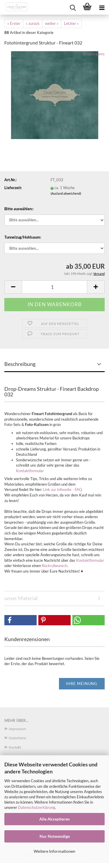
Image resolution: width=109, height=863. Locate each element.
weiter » (51, 23)
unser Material (21, 598)
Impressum (17, 729)
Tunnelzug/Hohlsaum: (22, 237)
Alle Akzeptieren (54, 818)
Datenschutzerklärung (36, 807)
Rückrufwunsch (54, 565)
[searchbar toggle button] (72, 7)
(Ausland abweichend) (66, 193)
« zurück (33, 23)
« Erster (13, 23)
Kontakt (15, 747)
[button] (13, 287)
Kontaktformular (30, 470)
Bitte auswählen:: (18, 208)
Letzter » (71, 23)
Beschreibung (19, 364)
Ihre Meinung (81, 683)
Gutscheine (17, 738)
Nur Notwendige (55, 836)
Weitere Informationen (54, 851)
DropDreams (94, 54)
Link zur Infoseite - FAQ (62, 489)
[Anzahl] (54, 287)
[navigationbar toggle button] (101, 7)
